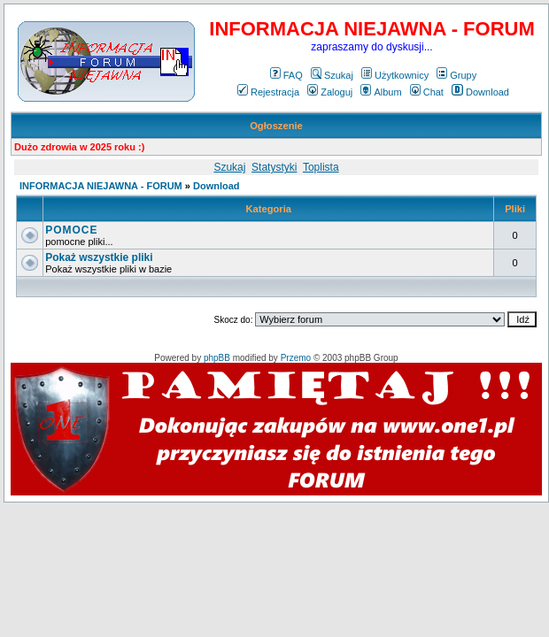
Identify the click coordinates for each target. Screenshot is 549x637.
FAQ (286, 75)
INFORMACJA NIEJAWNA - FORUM (100, 185)
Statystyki (274, 167)
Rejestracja (268, 92)
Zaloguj (329, 92)
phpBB (217, 358)
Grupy (456, 75)
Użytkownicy (395, 75)
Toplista (321, 167)
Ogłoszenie (276, 125)
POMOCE (71, 230)
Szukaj (332, 75)
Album (380, 92)
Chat (427, 92)
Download (480, 92)
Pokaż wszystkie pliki (98, 257)
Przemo (296, 358)
